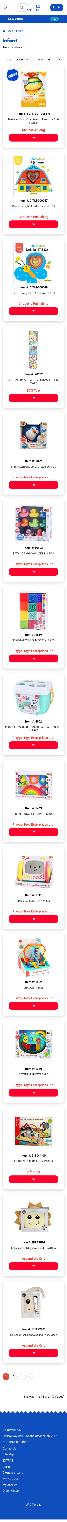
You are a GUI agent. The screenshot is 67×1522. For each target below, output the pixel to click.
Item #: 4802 (33, 721)
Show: (41, 59)
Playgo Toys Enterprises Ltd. (33, 477)
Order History (11, 1490)
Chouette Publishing (33, 217)
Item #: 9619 (33, 634)
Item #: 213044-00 (33, 1155)
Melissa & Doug (33, 130)
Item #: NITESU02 (33, 1242)
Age (10, 30)
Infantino (33, 1172)
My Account (10, 1485)
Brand (6, 1467)
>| (30, 1376)
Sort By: (8, 59)
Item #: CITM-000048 (33, 287)
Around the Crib (33, 1258)
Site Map (8, 1454)
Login (57, 7)
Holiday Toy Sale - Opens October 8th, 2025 (30, 1436)
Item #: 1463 (33, 808)
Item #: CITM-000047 (33, 200)
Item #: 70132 (33, 374)
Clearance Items (13, 1472)
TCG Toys (33, 390)
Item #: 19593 (33, 548)
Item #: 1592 (33, 982)
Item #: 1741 (33, 895)
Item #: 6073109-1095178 (33, 114)
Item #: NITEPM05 (33, 1329)
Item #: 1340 (33, 1069)
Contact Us (9, 1448)
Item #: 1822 (33, 461)
